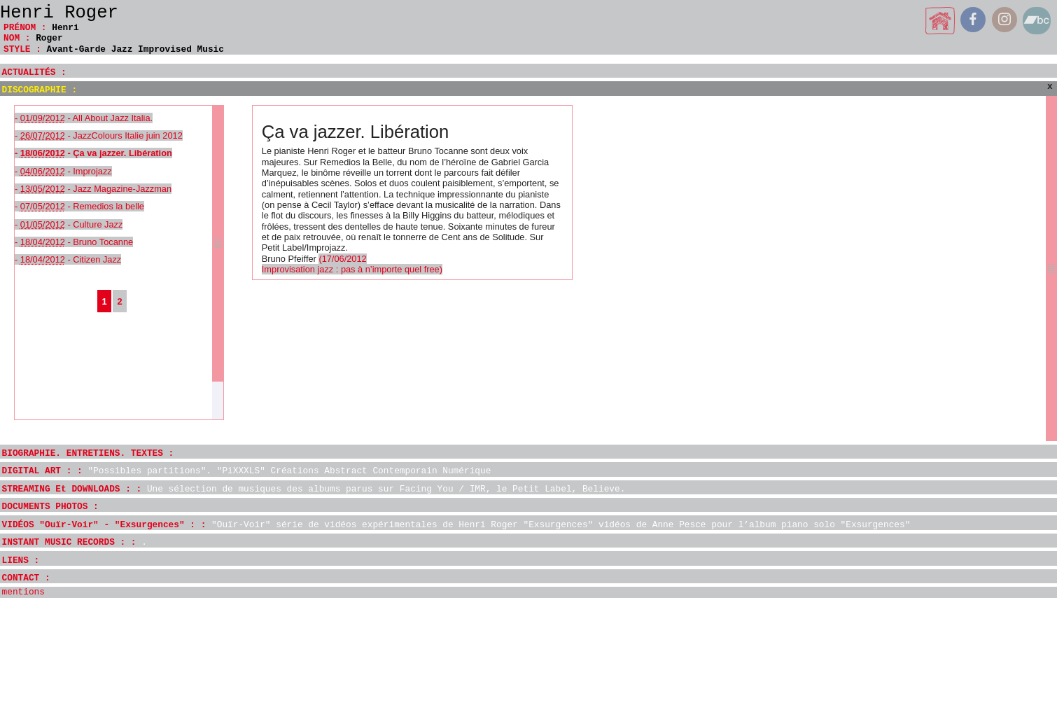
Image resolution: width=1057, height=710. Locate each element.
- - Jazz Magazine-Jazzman (93, 188)
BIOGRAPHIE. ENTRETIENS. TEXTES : (88, 453)
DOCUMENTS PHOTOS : (50, 506)
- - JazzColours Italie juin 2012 (99, 135)
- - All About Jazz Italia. (84, 118)
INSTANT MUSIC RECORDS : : (74, 542)
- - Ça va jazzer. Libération (93, 153)
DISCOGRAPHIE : (40, 90)
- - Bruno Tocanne (74, 242)
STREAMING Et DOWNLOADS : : (314, 489)
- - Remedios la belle (79, 206)
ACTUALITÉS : (34, 72)
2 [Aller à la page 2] (119, 301)
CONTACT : (26, 578)
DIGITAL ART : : (246, 471)
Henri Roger (59, 13)
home (940, 20)
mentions (23, 592)
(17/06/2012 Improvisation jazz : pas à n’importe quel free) (352, 263)
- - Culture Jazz (68, 224)
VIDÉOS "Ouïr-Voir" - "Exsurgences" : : (456, 525)
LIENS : (21, 560)
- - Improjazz (63, 171)
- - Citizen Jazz (68, 259)
